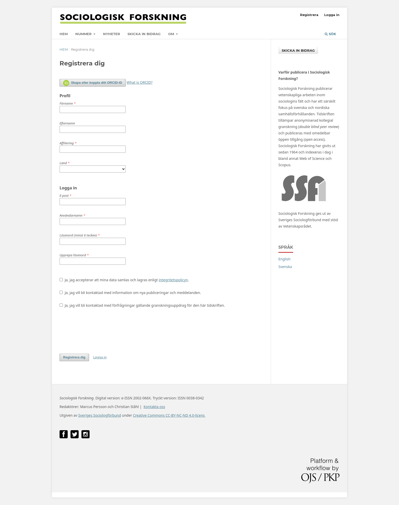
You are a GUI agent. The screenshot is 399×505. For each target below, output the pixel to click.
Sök (330, 34)
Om (171, 34)
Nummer (84, 34)
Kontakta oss (154, 406)
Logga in (331, 15)
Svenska (285, 266)
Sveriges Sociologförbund (99, 415)
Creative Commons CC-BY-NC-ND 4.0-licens (169, 415)
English (284, 259)
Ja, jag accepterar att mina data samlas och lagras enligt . (124, 279)
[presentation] (98, 331)
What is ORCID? (140, 82)
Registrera (309, 15)
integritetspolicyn (173, 279)
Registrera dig (74, 357)
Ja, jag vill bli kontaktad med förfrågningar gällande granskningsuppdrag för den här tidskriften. (142, 305)
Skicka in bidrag (144, 34)
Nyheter (111, 34)
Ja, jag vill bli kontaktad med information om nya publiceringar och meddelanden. (130, 292)
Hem (64, 34)
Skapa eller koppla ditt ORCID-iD (92, 83)
